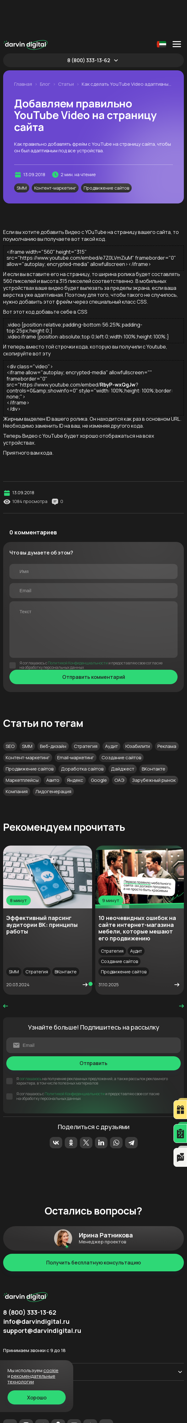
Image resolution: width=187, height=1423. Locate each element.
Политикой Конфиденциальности (78, 627)
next (181, 971)
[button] (90, 949)
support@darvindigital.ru (42, 1295)
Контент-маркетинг (55, 153)
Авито (52, 745)
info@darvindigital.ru (36, 1286)
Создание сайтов (121, 722)
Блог (45, 49)
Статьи (66, 49)
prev (5, 971)
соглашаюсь (30, 1043)
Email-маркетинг (75, 722)
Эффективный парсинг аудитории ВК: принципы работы (42, 889)
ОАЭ (119, 745)
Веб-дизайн (53, 711)
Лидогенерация (53, 756)
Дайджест (122, 733)
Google (99, 745)
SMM (22, 153)
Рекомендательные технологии (35, 1415)
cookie (50, 1370)
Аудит (111, 711)
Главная (23, 49)
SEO (10, 711)
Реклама (166, 711)
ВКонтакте (153, 733)
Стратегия (85, 711)
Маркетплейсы (22, 745)
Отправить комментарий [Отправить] (93, 641)
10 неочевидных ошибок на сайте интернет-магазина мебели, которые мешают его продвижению (137, 893)
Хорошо (37, 1397)
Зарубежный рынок (154, 745)
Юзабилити (137, 711)
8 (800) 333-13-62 (88, 25)
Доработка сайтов (82, 733)
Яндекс (75, 745)
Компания (17, 756)
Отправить (93, 1028)
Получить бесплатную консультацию (93, 1227)
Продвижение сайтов (106, 153)
